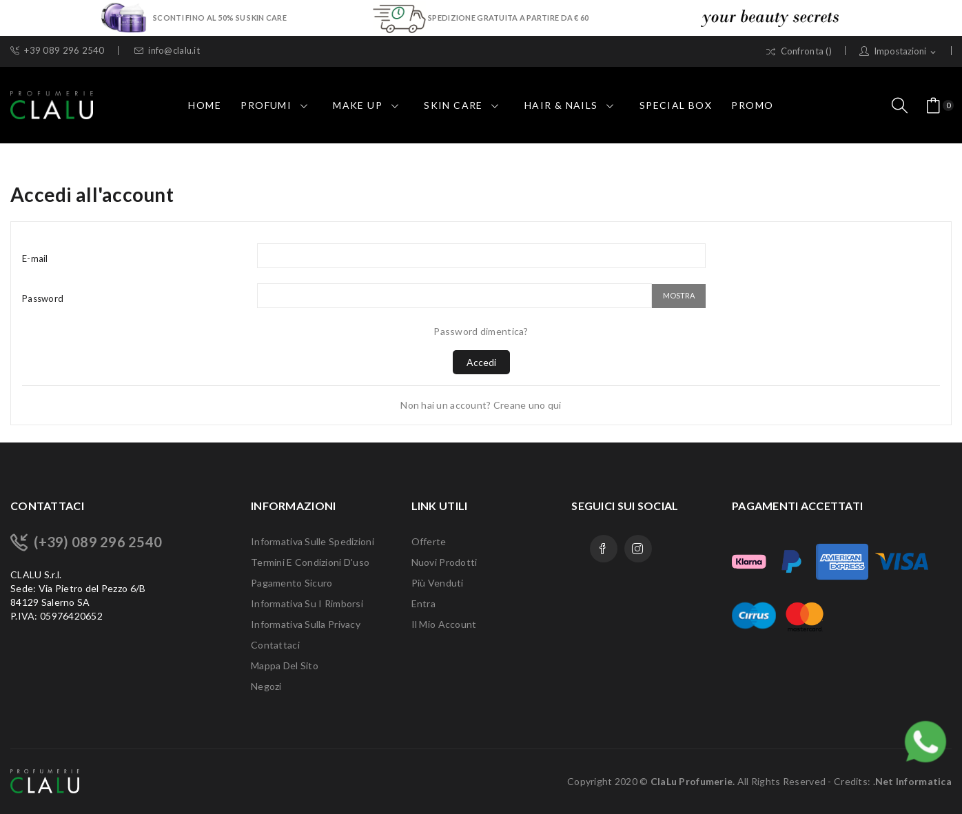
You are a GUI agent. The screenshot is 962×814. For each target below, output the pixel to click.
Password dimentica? (480, 331)
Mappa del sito (284, 665)
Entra (423, 603)
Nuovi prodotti (444, 562)
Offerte (429, 541)
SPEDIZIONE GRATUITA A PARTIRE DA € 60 (508, 17)
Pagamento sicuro (291, 583)
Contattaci (275, 645)
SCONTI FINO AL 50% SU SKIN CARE (220, 17)
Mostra (679, 295)
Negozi (266, 686)
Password (42, 298)
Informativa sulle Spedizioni (312, 541)
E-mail (35, 258)
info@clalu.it (167, 50)
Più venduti (437, 583)
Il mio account (444, 624)
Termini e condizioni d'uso (310, 562)
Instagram (638, 548)
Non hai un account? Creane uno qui (481, 405)
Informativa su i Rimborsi (307, 603)
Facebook (603, 548)
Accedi (481, 362)
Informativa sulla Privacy (305, 624)
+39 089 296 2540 (57, 50)
